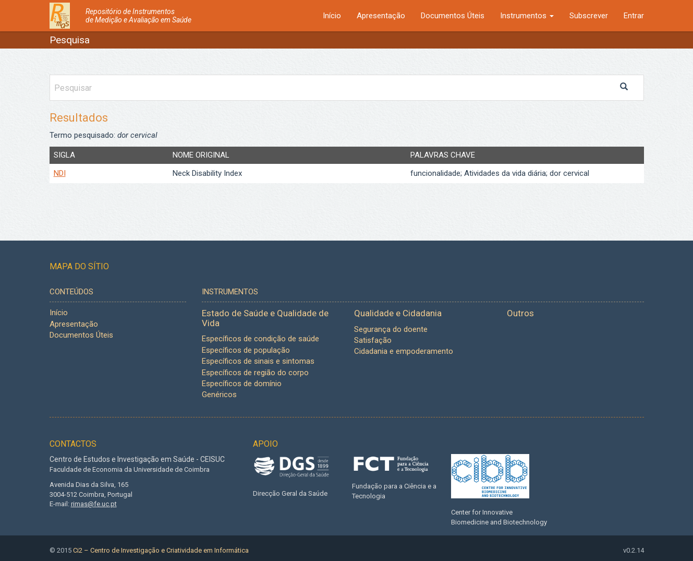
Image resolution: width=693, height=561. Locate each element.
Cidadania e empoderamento (403, 351)
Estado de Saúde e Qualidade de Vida (265, 318)
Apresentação (381, 15)
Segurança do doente (391, 329)
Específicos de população (246, 350)
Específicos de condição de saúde (260, 338)
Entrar (634, 15)
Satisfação (373, 340)
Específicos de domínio (242, 383)
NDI (60, 173)
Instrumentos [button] (527, 15)
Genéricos (219, 394)
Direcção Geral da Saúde (290, 493)
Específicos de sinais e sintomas (258, 361)
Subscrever (588, 15)
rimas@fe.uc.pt (94, 504)
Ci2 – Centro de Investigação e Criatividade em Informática (161, 550)
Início (332, 15)
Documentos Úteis (452, 15)
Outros (520, 313)
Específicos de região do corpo (255, 372)
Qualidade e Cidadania (398, 313)
